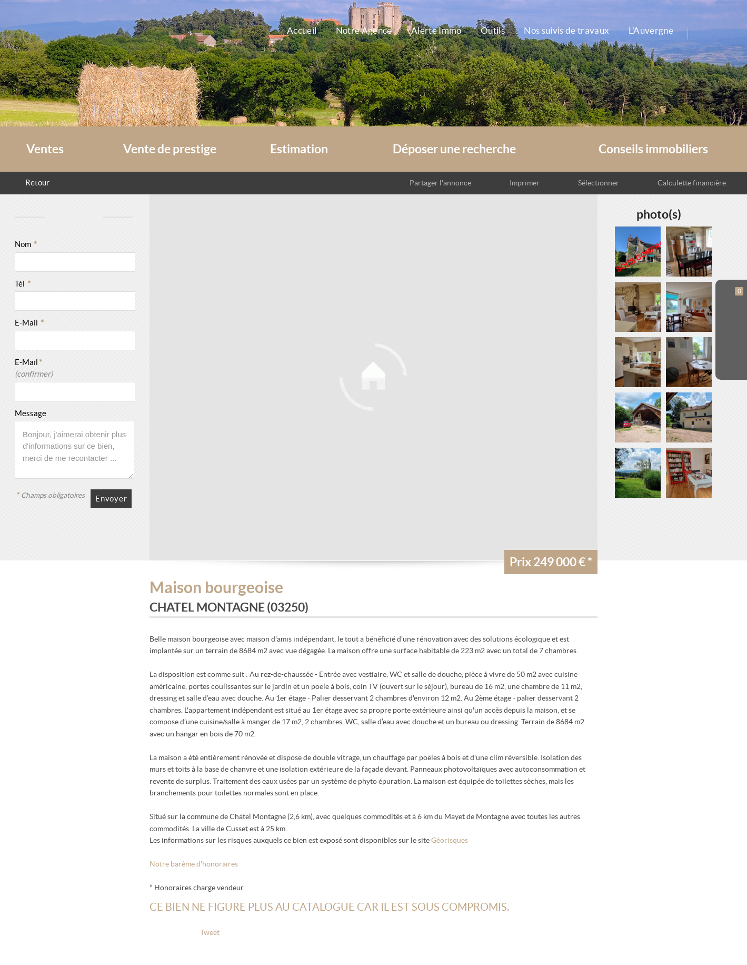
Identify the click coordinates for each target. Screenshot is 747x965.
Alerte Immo (423, 30)
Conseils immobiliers (653, 149)
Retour (37, 182)
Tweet (210, 933)
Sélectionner (593, 182)
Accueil (278, 30)
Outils (484, 30)
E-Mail (29, 322)
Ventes (45, 149)
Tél (23, 283)
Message (30, 413)
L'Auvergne (655, 30)
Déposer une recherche (454, 149)
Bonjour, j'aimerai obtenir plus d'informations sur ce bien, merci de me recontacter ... (74, 450)
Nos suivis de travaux (565, 30)
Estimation (299, 149)
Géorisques (449, 840)
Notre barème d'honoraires (195, 864)
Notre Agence (345, 30)
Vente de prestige (169, 149)
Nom (26, 244)
